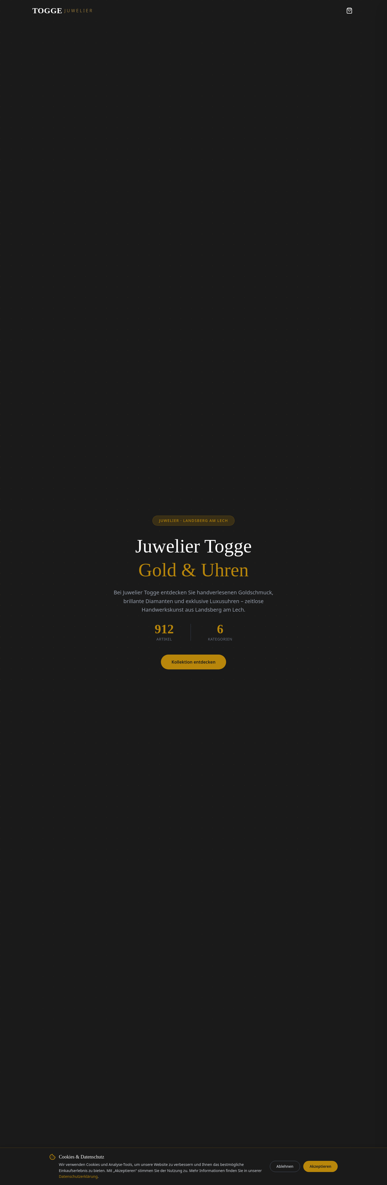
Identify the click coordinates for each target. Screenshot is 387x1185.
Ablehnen (284, 1166)
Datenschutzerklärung (78, 1176)
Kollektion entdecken (193, 662)
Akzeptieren (320, 1166)
